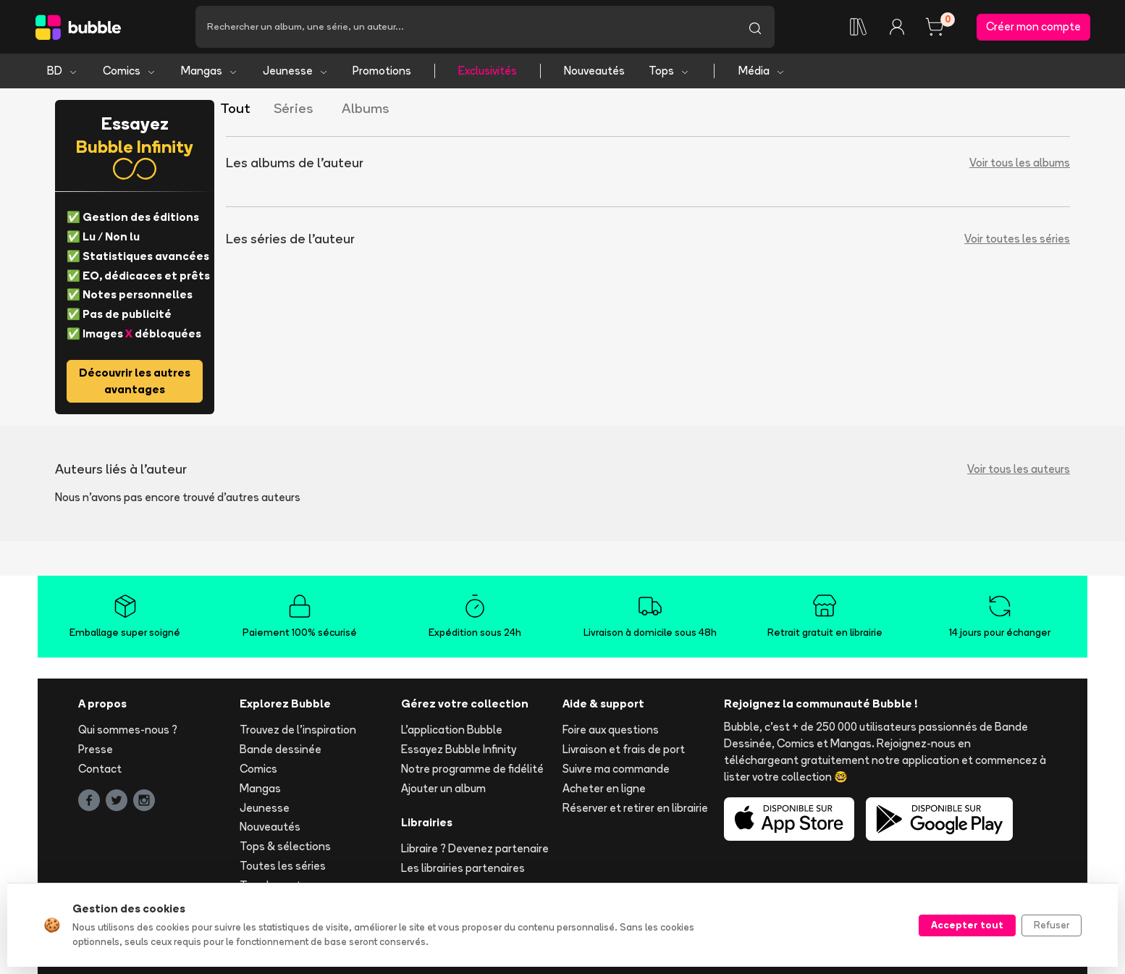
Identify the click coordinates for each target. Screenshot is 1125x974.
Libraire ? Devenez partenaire (475, 848)
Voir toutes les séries (1017, 238)
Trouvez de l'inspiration (298, 729)
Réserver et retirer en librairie (635, 808)
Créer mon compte (1033, 26)
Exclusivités (487, 70)
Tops (669, 70)
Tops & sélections (285, 846)
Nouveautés (594, 70)
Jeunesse (296, 70)
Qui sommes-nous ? (127, 729)
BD (62, 70)
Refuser (1051, 925)
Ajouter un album (443, 788)
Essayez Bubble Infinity (458, 749)
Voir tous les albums (1019, 162)
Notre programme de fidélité (472, 769)
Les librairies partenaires (463, 868)
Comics (129, 70)
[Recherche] (465, 27)
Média (761, 70)
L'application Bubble (451, 729)
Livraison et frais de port (623, 749)
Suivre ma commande (616, 769)
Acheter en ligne (604, 788)
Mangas (209, 70)
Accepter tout (967, 925)
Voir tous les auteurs (1018, 469)
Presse (95, 749)
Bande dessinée (280, 749)
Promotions (382, 70)
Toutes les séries (283, 866)
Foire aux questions (610, 729)
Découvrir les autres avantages (134, 381)
